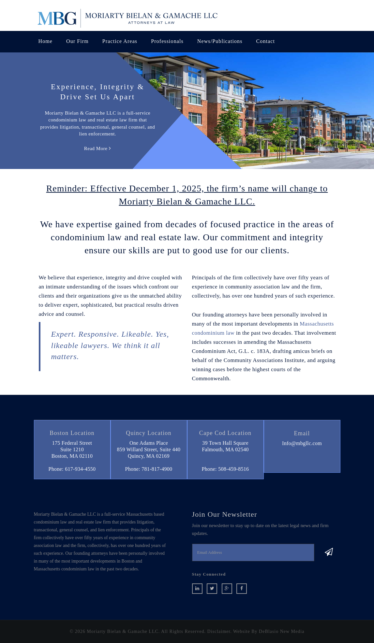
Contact (265, 41)
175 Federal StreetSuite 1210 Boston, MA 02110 (72, 449)
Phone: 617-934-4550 (72, 469)
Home (45, 41)
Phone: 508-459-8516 (225, 469)
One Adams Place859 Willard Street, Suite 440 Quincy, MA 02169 (149, 449)
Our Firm (77, 41)
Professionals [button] (167, 41)
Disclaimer (219, 631)
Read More (97, 148)
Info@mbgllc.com (302, 443)
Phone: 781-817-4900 (148, 469)
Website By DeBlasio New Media (268, 631)
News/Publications (220, 41)
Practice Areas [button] (119, 41)
